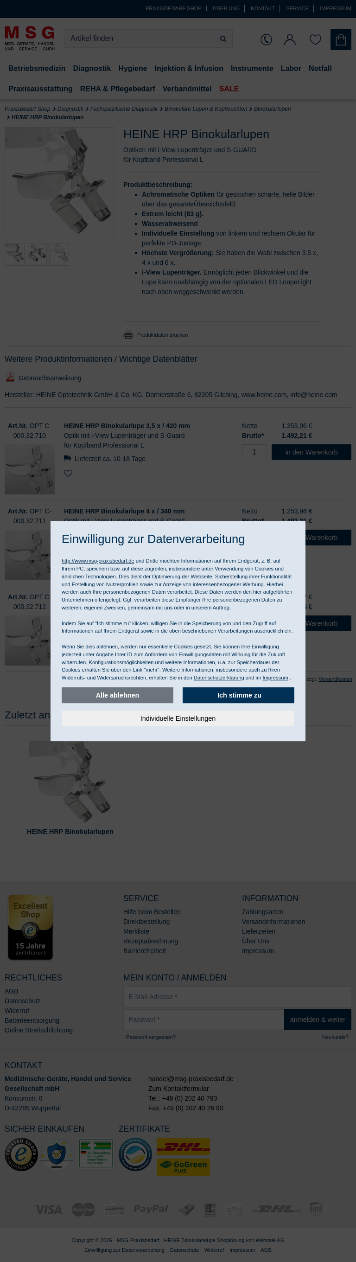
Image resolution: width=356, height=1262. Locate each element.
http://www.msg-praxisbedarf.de (98, 561)
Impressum (275, 677)
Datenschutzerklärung (219, 677)
